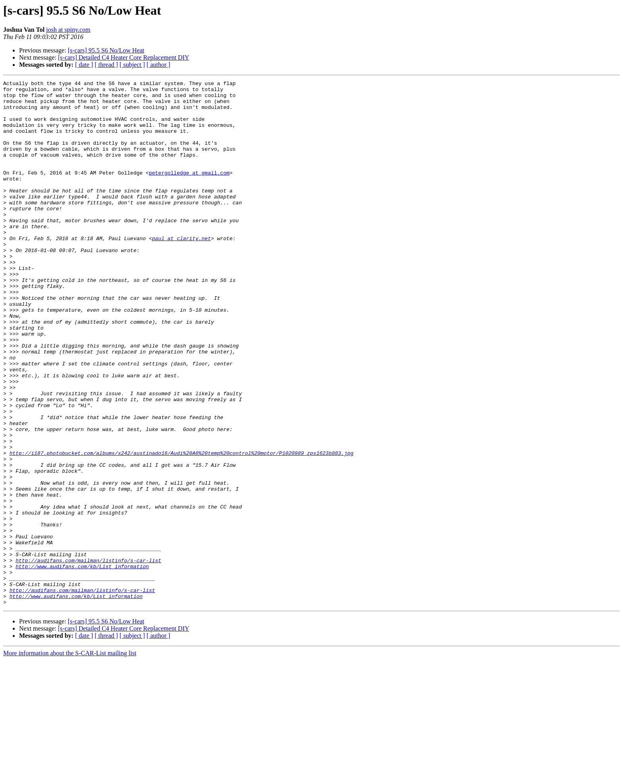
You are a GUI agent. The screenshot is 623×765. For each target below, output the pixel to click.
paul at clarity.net (181, 270)
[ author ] (158, 64)
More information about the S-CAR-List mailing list (69, 758)
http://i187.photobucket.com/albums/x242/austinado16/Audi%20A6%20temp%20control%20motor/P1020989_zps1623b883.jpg (182, 528)
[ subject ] (132, 64)
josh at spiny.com (68, 29)
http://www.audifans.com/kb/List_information (82, 664)
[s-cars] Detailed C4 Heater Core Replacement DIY (124, 57)
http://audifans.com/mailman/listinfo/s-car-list (88, 656)
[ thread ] (106, 64)
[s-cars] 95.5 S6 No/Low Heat (106, 50)
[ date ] (84, 64)
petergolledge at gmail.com (189, 191)
